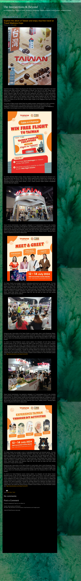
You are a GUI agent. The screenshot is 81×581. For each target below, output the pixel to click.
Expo (11, 492)
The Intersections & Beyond (20, 7)
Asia (8, 492)
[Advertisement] (29, 565)
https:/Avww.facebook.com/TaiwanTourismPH (17, 354)
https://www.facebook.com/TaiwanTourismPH (17, 486)
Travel (13, 492)
